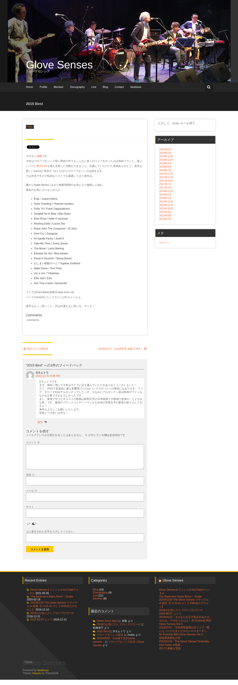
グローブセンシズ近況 (110, 640)
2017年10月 (166, 180)
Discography (77, 87)
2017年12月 (166, 173)
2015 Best (103, 636)
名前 (30, 480)
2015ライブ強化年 (35, 348)
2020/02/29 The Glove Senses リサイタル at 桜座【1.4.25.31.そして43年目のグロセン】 (52, 611)
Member (58, 87)
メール (31, 496)
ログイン (164, 242)
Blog (105, 87)
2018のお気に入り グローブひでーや (52, 618)
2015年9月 (165, 212)
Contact (119, 87)
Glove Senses (59, 65)
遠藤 (39, 156)
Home (29, 87)
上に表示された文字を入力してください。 (51, 536)
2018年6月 (165, 163)
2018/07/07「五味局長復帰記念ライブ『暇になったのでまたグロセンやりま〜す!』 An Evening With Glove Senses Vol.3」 (184, 636)
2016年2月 (165, 194)
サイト (30, 512)
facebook (135, 87)
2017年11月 (166, 177)
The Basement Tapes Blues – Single (51, 601)
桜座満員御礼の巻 (169, 643)
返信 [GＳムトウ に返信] (40, 422)
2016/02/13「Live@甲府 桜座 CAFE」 (122, 348)
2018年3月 (165, 166)
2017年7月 (165, 184)
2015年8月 (165, 215)
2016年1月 (165, 198)
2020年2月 (165, 153)
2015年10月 (166, 208)
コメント (33, 442)
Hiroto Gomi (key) (107, 626)
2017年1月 (165, 187)
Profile (43, 87)
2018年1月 (165, 170)
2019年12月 (166, 156)
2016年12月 (166, 191)
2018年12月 (166, 159)
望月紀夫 (42, 166)
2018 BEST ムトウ (41, 624)
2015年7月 (165, 219)
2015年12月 (166, 201)
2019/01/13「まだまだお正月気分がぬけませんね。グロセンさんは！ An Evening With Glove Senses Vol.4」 (185, 626)
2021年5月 (165, 149)
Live (93, 87)
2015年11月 (166, 205)
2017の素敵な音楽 (170, 653)
